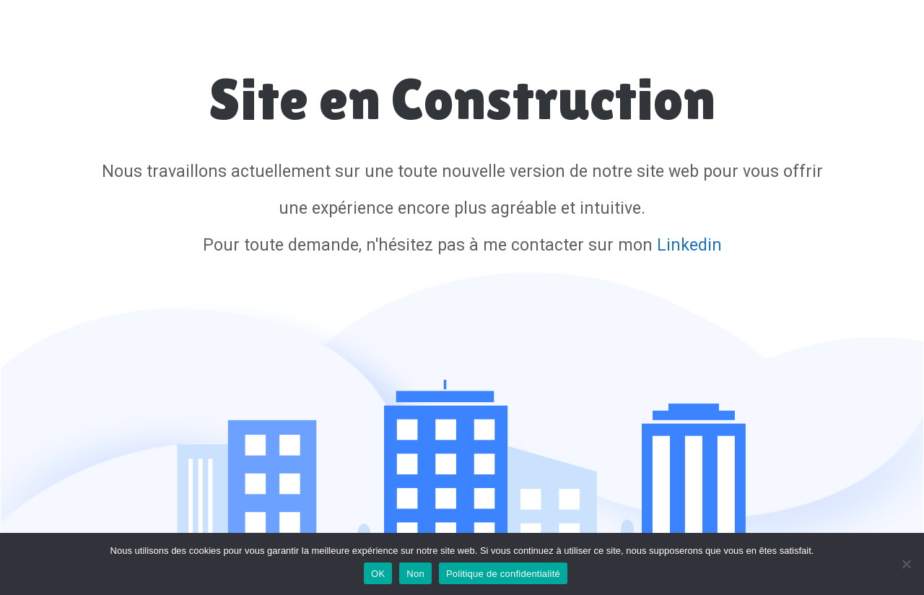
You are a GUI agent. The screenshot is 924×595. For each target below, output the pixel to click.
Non (415, 573)
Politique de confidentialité (503, 573)
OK (378, 573)
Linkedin (689, 245)
